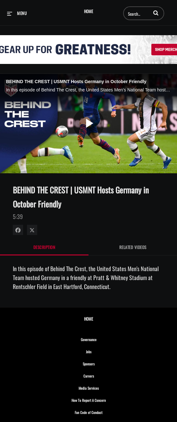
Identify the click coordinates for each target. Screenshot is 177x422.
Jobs (102, 350)
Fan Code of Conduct (102, 411)
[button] (156, 13)
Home (88, 11)
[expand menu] (17, 13)
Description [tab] (44, 247)
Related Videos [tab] (133, 247)
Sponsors (102, 362)
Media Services (103, 387)
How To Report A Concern (103, 399)
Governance (102, 338)
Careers (102, 375)
